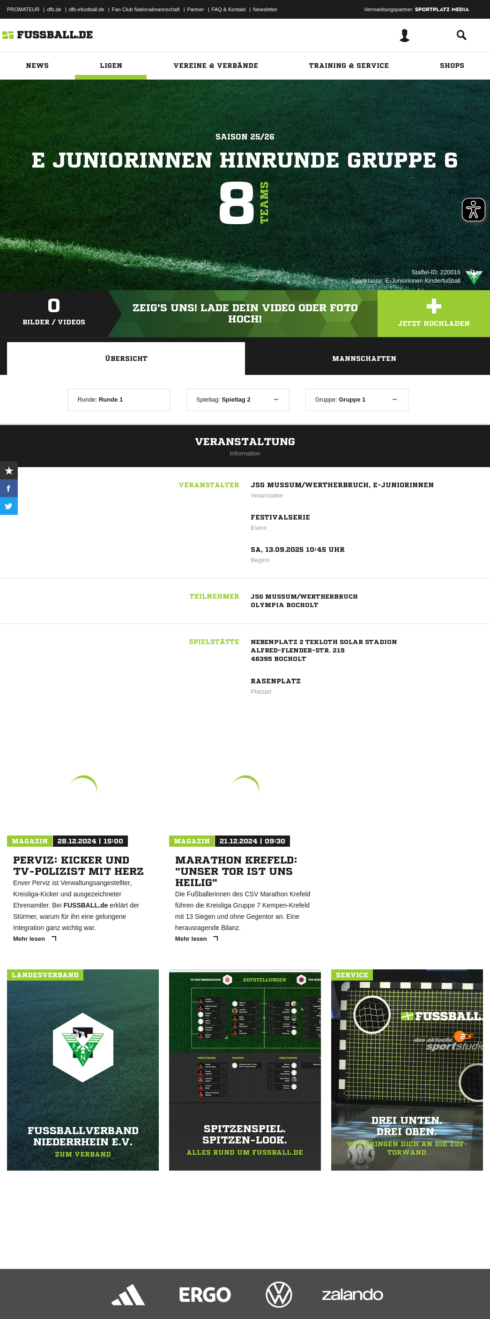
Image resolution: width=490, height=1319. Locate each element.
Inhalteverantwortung (224, 1297)
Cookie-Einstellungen (281, 1297)
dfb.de (54, 9)
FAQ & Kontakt (229, 9)
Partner (195, 9)
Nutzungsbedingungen (124, 1297)
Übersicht (126, 358)
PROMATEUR (23, 9)
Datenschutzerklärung (66, 1297)
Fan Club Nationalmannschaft (146, 9)
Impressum (19, 1297)
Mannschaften (364, 358)
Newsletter (265, 9)
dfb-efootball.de (86, 9)
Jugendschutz (175, 1297)
